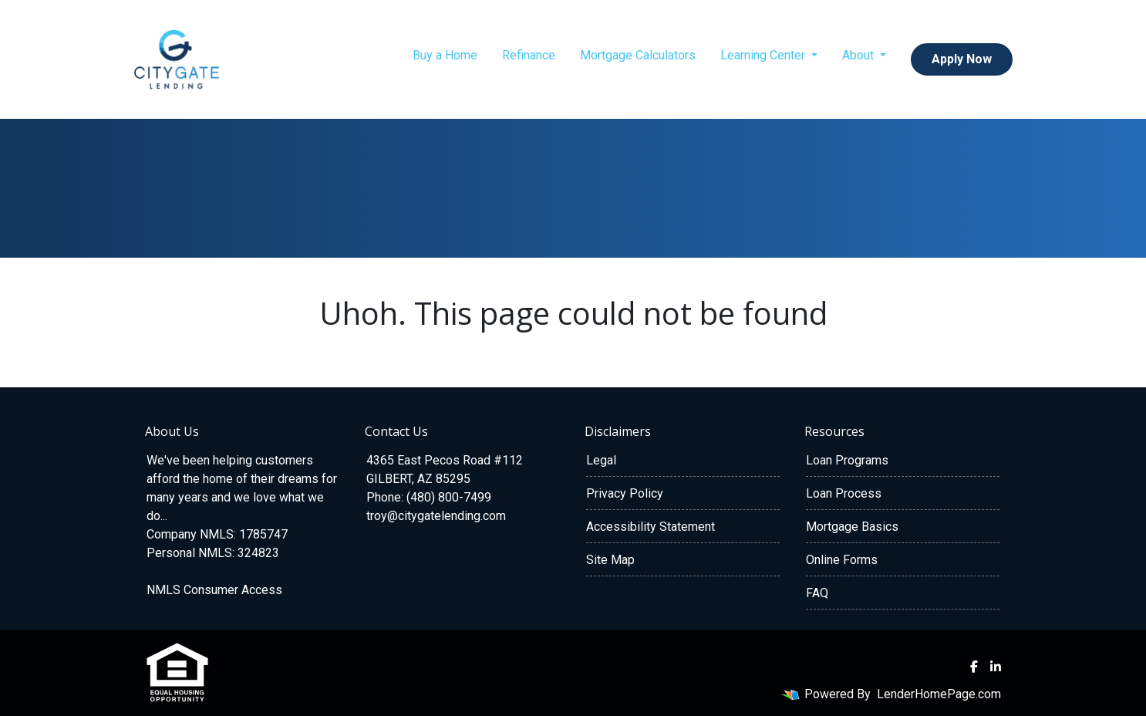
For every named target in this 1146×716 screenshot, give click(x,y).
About (859, 55)
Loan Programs (847, 460)
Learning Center (764, 55)
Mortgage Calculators (638, 55)
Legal (601, 460)
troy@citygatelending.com (436, 515)
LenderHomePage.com (939, 694)
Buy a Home (445, 55)
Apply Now (962, 59)
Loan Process (843, 493)
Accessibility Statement (650, 526)
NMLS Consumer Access (214, 590)
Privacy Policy (624, 493)
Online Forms (842, 559)
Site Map (610, 559)
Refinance (528, 55)
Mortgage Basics (852, 526)
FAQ (817, 593)
